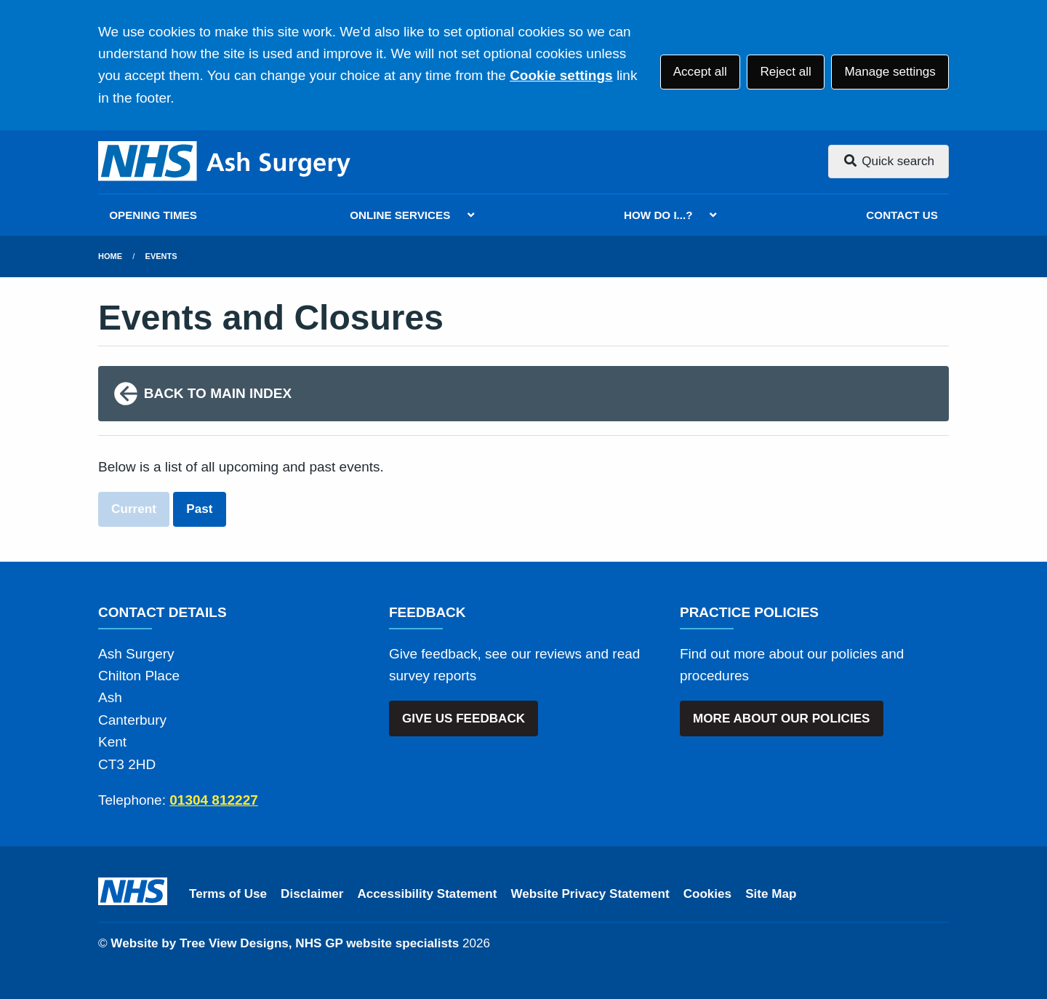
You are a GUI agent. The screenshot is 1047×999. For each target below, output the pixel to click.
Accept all (700, 72)
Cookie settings (561, 75)
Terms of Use (228, 894)
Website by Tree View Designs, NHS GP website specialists (285, 943)
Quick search (888, 161)
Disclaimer (312, 894)
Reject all (785, 72)
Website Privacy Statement (589, 894)
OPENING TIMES (153, 215)
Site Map (770, 894)
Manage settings (889, 72)
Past (199, 509)
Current (133, 509)
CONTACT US (901, 215)
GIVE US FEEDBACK (463, 718)
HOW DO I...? (658, 215)
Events (161, 256)
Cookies (707, 894)
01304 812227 (213, 800)
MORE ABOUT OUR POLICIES (781, 718)
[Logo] (225, 162)
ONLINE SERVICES (400, 215)
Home (110, 256)
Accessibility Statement (427, 894)
